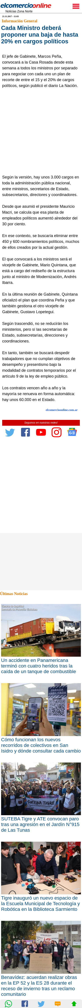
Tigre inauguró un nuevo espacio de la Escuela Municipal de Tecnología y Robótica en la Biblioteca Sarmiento (40, 903)
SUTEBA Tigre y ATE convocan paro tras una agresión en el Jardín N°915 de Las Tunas (40, 824)
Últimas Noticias (14, 594)
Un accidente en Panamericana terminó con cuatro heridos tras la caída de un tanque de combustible (38, 666)
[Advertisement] (41, 131)
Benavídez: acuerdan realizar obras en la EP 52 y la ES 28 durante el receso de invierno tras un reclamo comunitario (39, 986)
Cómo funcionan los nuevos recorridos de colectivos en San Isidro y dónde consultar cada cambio (41, 745)
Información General (19, 21)
